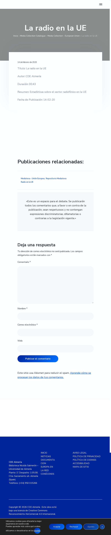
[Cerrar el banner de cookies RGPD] (102, 527)
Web (20, 340)
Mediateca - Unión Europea (33, 178)
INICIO (44, 452)
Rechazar (73, 526)
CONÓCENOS (47, 473)
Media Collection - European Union (64, 35)
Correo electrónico (27, 324)
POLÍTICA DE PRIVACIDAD (86, 456)
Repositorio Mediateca (56, 178)
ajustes (37, 531)
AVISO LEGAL (80, 452)
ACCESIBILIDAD (81, 463)
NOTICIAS (46, 456)
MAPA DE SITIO (81, 466)
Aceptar (55, 526)
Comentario (24, 262)
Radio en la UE (27, 182)
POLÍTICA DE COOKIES (84, 459)
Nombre (22, 308)
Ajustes (90, 526)
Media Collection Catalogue (33, 35)
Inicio (15, 35)
